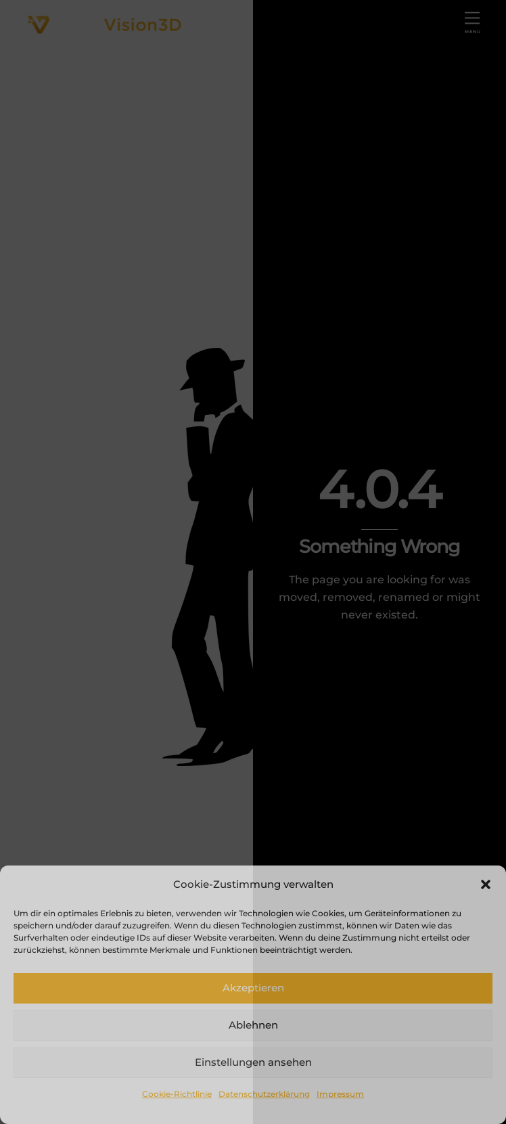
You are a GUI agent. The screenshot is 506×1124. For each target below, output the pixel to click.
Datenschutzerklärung (264, 1094)
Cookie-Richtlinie (177, 1094)
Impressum (340, 1094)
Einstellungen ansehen (253, 1062)
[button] (485, 884)
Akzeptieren (253, 987)
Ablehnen (253, 1024)
